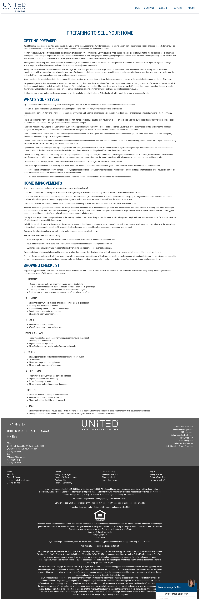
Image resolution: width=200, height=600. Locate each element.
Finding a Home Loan (110, 474)
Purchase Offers (61, 480)
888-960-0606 (145, 542)
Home (137, 7)
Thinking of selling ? (157, 480)
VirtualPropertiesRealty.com (182, 435)
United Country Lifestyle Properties (179, 446)
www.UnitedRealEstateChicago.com (22, 449)
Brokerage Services (63, 483)
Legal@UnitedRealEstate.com (113, 575)
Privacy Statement (100, 535)
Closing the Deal (108, 477)
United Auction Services (183, 443)
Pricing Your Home (109, 480)
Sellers (163, 7)
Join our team (108, 472)
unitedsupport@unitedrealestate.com (53, 560)
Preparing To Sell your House (18, 480)
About (192, 7)
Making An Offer (156, 474)
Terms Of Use (100, 537)
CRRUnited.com (187, 432)
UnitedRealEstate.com (184, 427)
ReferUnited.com (186, 438)
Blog (152, 472)
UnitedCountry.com (185, 440)
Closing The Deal (13, 483)
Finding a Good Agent (63, 474)
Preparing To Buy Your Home (66, 477)
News (10, 474)
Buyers (179, 7)
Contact (149, 7)
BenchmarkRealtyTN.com (183, 429)
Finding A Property (14, 477)
